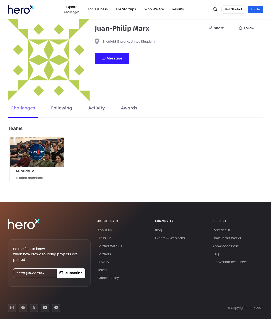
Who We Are (154, 9)
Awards (129, 108)
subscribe (71, 273)
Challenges (23, 108)
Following (61, 108)
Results (178, 9)
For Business (98, 9)
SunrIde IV (25, 171)
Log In (255, 9)
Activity (96, 108)
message (112, 58)
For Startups (126, 9)
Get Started (233, 9)
